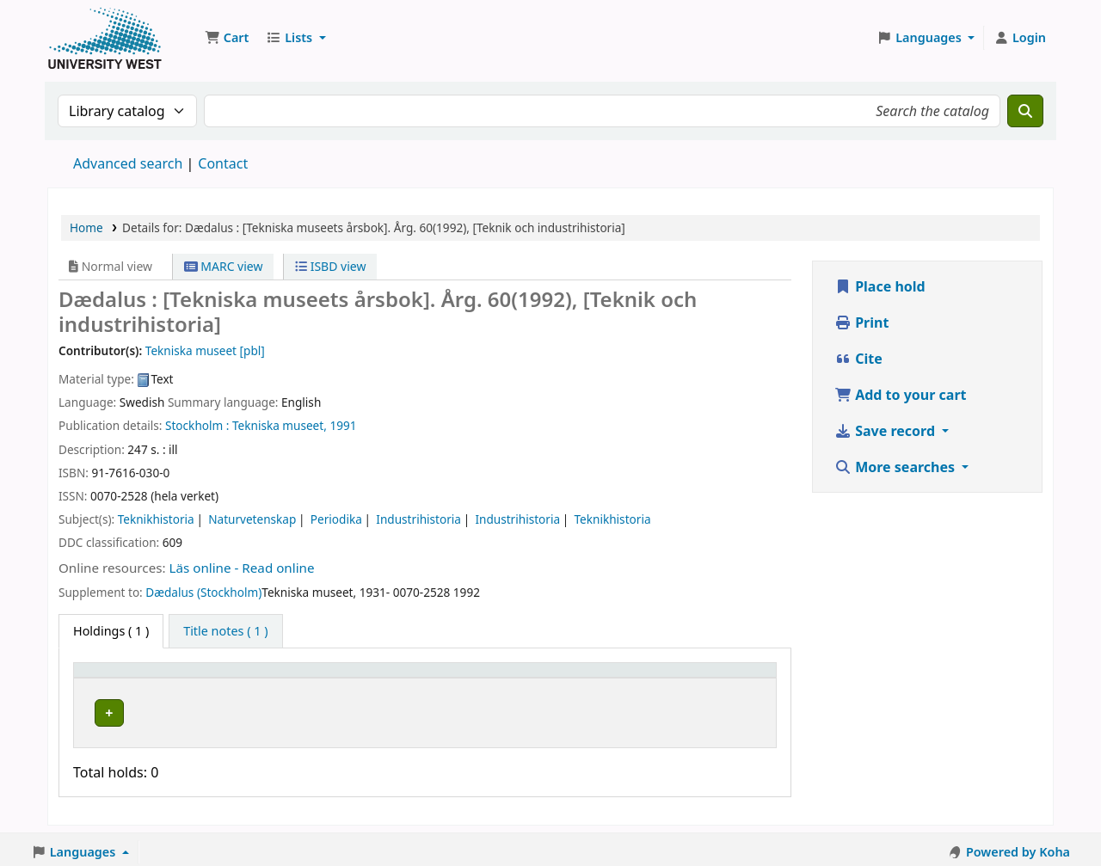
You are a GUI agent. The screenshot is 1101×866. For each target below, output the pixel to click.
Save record (886, 430)
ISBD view (330, 266)
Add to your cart (900, 394)
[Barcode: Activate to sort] (704, 677)
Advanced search (127, 163)
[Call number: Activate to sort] (462, 677)
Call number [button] (434, 678)
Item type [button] (111, 678)
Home (86, 227)
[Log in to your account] (1020, 37)
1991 (342, 425)
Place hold (880, 286)
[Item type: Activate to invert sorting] (137, 677)
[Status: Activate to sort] (585, 677)
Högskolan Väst (252, 710)
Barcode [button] (666, 678)
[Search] (1025, 111)
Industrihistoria (418, 519)
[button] (226, 37)
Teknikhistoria (156, 519)
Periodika (336, 519)
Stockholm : (197, 425)
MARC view (223, 266)
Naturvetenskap (252, 519)
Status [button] (562, 678)
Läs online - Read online (242, 567)
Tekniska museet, (279, 425)
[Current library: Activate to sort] (295, 677)
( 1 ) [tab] (111, 631)
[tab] (225, 631)
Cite (858, 358)
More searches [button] (896, 467)
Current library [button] (252, 678)
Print (861, 322)
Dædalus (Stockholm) (203, 592)
